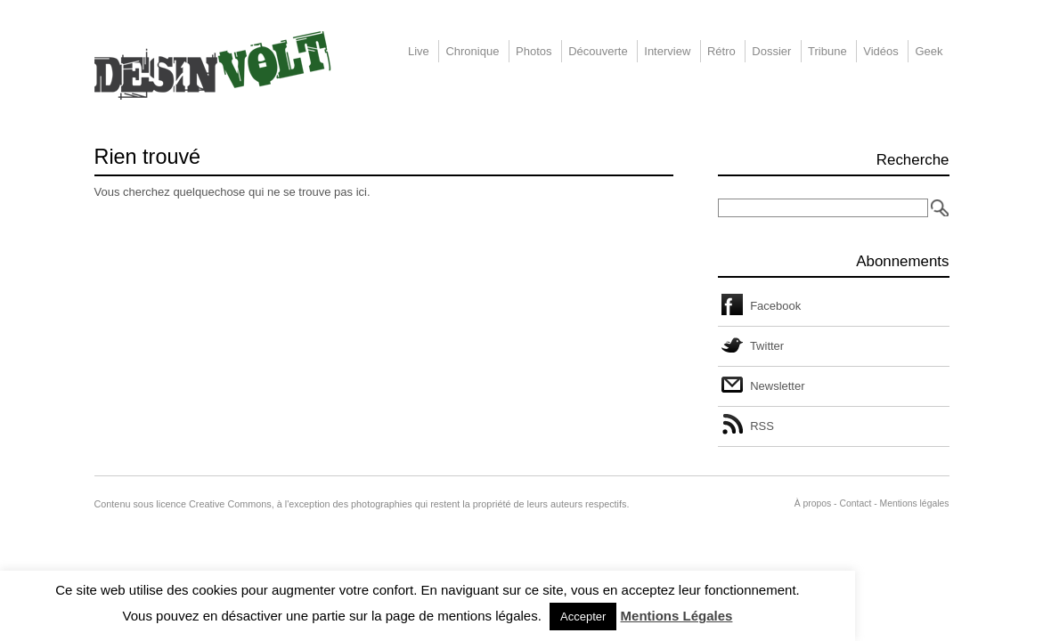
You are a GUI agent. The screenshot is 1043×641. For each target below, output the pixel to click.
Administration (762, 503)
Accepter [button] (583, 616)
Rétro (721, 51)
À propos (813, 503)
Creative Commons (230, 504)
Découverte (597, 51)
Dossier (771, 51)
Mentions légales (914, 503)
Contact (855, 503)
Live (418, 51)
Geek (928, 51)
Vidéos (881, 51)
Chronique (472, 51)
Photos (533, 51)
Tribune (827, 51)
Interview (667, 51)
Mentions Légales (677, 615)
